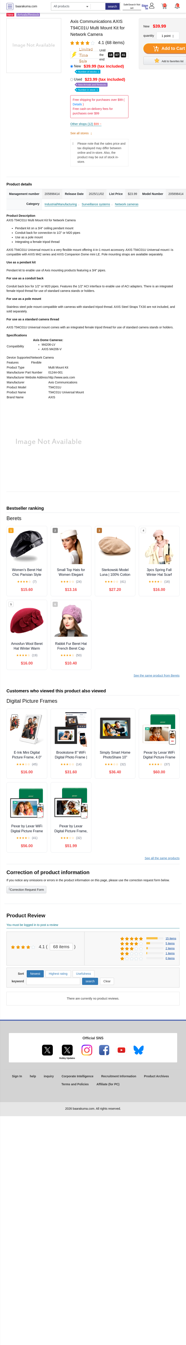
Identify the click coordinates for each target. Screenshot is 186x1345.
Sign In (145, 7)
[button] (177, 6)
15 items (171, 938)
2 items (170, 948)
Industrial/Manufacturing (61, 204)
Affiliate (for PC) (108, 1084)
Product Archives (156, 1076)
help (33, 1076)
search (112, 6)
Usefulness (83, 973)
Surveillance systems (96, 204)
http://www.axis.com (61, 377)
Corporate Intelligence (78, 1076)
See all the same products (162, 858)
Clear (107, 981)
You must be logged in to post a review (32, 925)
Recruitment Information (118, 1076)
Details (77, 104)
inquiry (49, 1076)
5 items (170, 943)
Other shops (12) (85, 124)
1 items (170, 953)
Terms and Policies (75, 1084)
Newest (35, 973)
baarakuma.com (26, 6)
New (99, 68)
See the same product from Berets (157, 675)
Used (100, 84)
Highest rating (58, 973)
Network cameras (126, 204)
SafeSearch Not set (131, 6)
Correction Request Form (26, 889)
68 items (61, 946)
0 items (170, 958)
